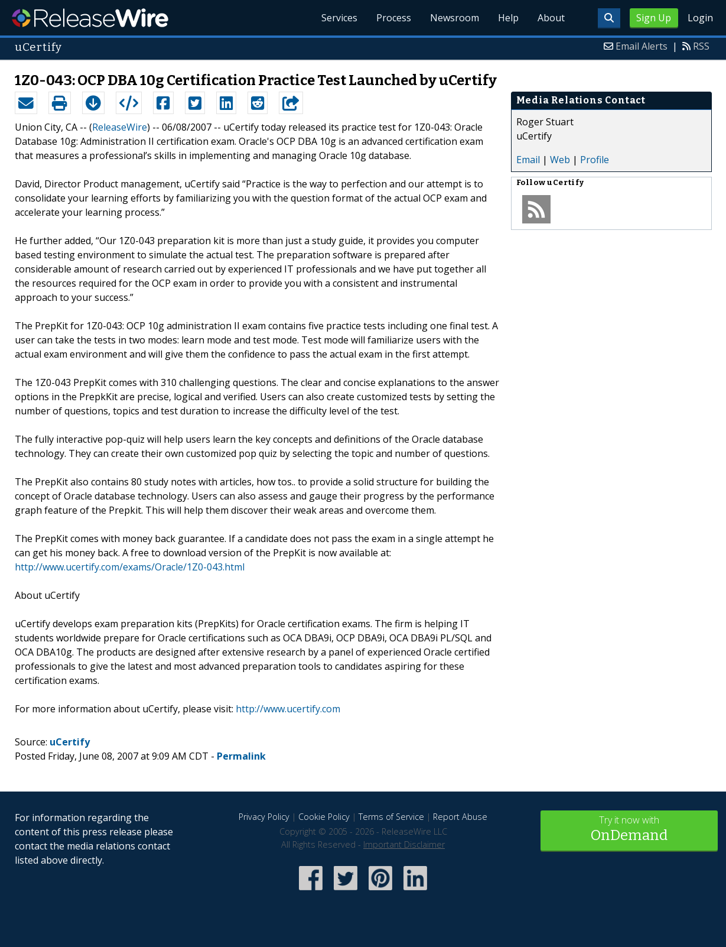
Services (339, 17)
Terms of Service (391, 816)
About (551, 17)
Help (508, 17)
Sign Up (653, 17)
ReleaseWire (90, 18)
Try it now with (629, 829)
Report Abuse (460, 816)
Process (393, 17)
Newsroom (454, 17)
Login (700, 17)
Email (528, 159)
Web (560, 159)
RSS (701, 46)
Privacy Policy (264, 816)
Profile (594, 159)
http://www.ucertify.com (288, 708)
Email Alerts (642, 46)
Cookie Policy (324, 816)
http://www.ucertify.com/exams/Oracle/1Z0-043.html (130, 566)
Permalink (241, 756)
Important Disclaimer (404, 844)
